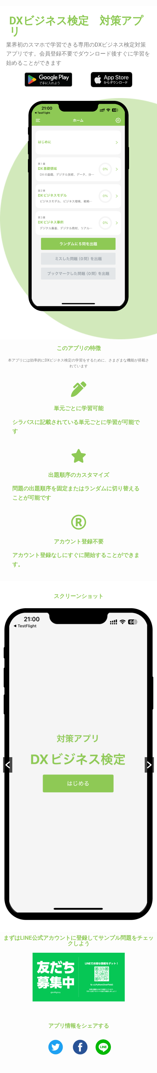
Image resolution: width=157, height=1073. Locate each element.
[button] (7, 765)
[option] (78, 765)
